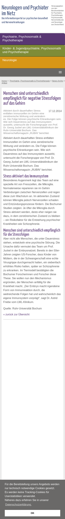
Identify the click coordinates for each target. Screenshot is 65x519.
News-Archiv (57, 81)
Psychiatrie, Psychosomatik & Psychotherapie (21, 38)
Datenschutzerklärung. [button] (18, 504)
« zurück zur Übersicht (16, 314)
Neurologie (9, 60)
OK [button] (32, 513)
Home (4, 81)
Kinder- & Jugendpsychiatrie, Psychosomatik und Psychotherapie (31, 50)
